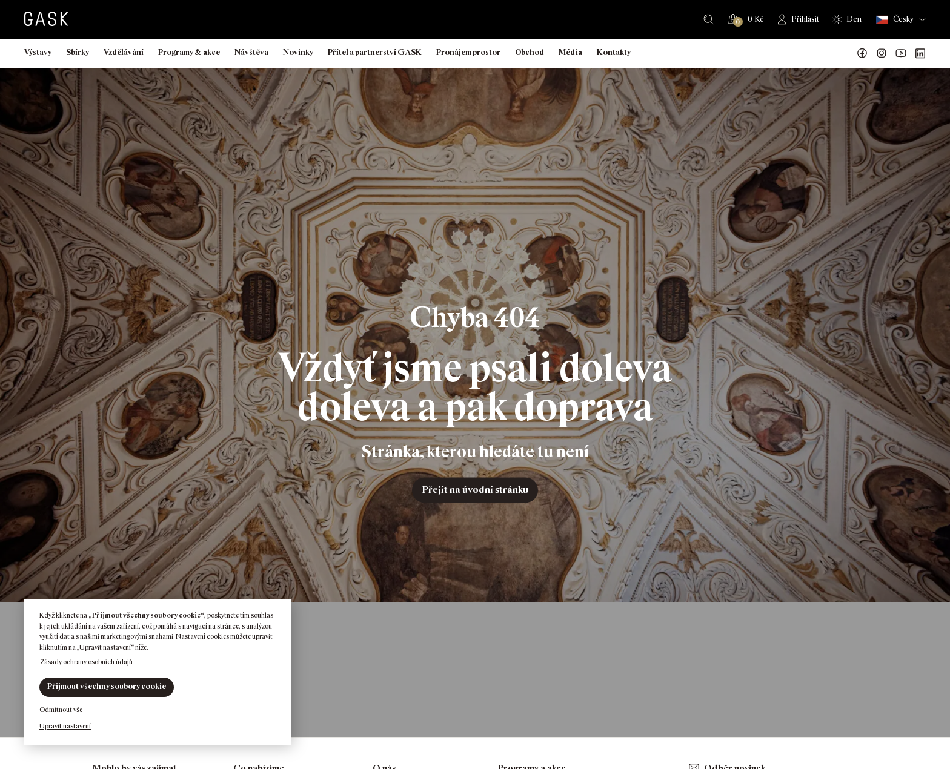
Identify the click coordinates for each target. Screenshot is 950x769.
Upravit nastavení (65, 726)
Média (570, 52)
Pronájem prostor (468, 52)
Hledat (708, 19)
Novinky (298, 52)
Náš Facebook (862, 53)
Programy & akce (189, 52)
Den (854, 19)
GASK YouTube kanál (900, 53)
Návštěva (251, 52)
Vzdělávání (124, 52)
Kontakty (614, 52)
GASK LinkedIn (920, 53)
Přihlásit (805, 19)
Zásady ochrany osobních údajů (86, 662)
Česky (895, 19)
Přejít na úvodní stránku (475, 489)
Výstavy (37, 52)
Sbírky (77, 52)
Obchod (529, 52)
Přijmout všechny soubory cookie (106, 686)
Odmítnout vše (60, 709)
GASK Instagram (881, 53)
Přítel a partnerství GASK (375, 52)
